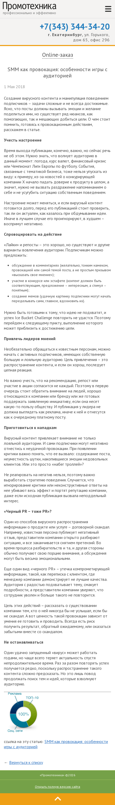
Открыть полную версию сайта (57, 787)
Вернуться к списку (26, 762)
